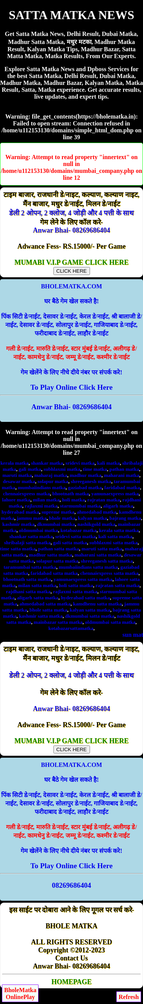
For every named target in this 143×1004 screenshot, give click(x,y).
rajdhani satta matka (28, 591)
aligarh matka (118, 506)
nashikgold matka (96, 524)
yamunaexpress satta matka (83, 579)
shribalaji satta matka (27, 542)
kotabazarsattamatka (70, 628)
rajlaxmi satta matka (75, 591)
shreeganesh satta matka (107, 561)
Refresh (129, 997)
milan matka (46, 500)
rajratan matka (103, 500)
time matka (95, 469)
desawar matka (19, 481)
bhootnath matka (70, 493)
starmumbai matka (80, 506)
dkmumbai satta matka (89, 616)
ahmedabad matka (97, 512)
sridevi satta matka (75, 536)
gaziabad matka (84, 487)
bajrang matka (125, 518)
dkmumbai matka (56, 524)
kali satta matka (115, 536)
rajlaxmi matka (41, 506)
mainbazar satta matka (58, 622)
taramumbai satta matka (29, 567)
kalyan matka (92, 518)
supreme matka (58, 512)
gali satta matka (70, 542)
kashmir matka (18, 524)
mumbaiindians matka (42, 487)
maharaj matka (50, 475)
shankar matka (47, 463)
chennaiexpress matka (26, 493)
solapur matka (53, 481)
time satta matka (17, 549)
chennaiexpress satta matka (109, 573)
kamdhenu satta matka (97, 604)
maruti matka (17, 475)
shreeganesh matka (91, 481)
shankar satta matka (31, 536)
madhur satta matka (50, 555)
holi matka (73, 500)
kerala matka (14, 463)
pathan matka (124, 469)
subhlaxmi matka (61, 469)
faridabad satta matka (54, 573)
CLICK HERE (71, 271)
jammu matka (32, 518)
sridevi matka (80, 463)
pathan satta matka (58, 549)
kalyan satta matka (90, 610)
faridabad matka (122, 487)
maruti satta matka (102, 549)
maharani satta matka (98, 555)
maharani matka (121, 475)
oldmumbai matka (38, 530)
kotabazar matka (79, 530)
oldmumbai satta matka (110, 622)
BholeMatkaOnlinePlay (20, 993)
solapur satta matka (57, 561)
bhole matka (62, 518)
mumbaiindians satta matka (88, 567)
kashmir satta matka (41, 616)
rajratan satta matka (118, 585)
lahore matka (16, 500)
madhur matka (85, 475)
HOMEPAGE (71, 982)
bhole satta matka (48, 610)
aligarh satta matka (37, 597)
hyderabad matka (20, 512)
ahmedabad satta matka (45, 604)
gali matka (30, 469)
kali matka (108, 463)
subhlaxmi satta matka (114, 542)
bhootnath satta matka (27, 579)
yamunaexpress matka (115, 493)
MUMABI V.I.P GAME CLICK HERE (71, 266)
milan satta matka (37, 585)
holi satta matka (76, 585)
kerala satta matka (119, 530)
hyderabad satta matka (85, 597)
